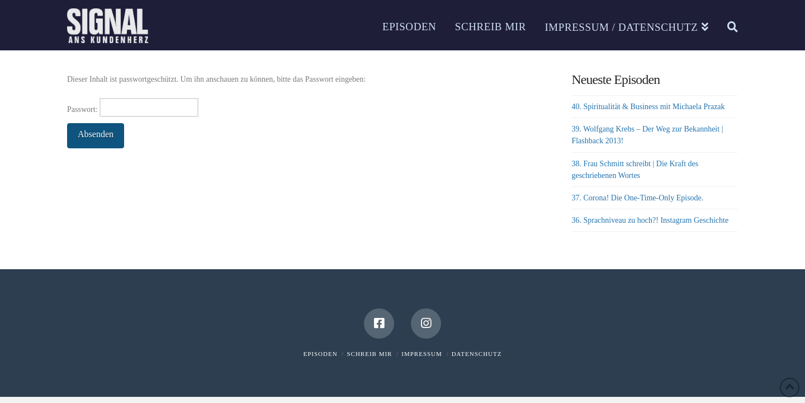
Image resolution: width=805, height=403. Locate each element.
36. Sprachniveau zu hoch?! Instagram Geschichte (649, 220)
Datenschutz (477, 353)
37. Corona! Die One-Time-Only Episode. (637, 198)
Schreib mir (369, 353)
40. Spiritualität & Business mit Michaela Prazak (647, 106)
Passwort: (132, 107)
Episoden (321, 353)
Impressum (421, 353)
